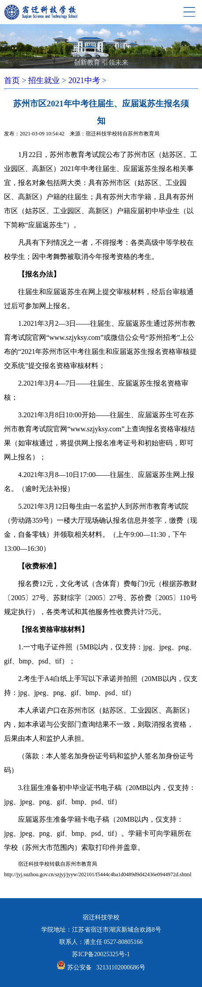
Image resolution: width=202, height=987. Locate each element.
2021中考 (84, 80)
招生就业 (44, 80)
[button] (86, 54)
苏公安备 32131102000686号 (106, 967)
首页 (12, 80)
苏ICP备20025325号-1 (101, 954)
